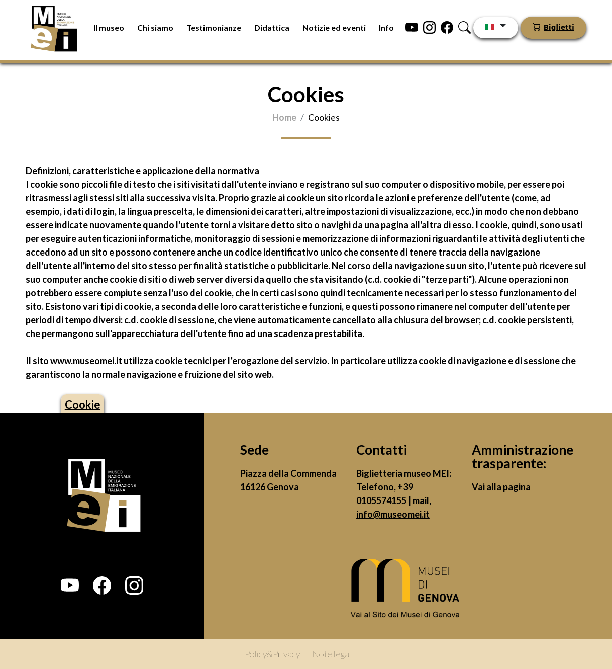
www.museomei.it (86, 360)
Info (386, 27)
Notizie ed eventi (334, 27)
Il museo (108, 27)
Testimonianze (213, 27)
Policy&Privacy (272, 653)
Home (284, 117)
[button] (70, 585)
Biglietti (559, 27)
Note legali (332, 653)
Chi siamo (155, 27)
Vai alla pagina (501, 486)
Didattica (271, 27)
